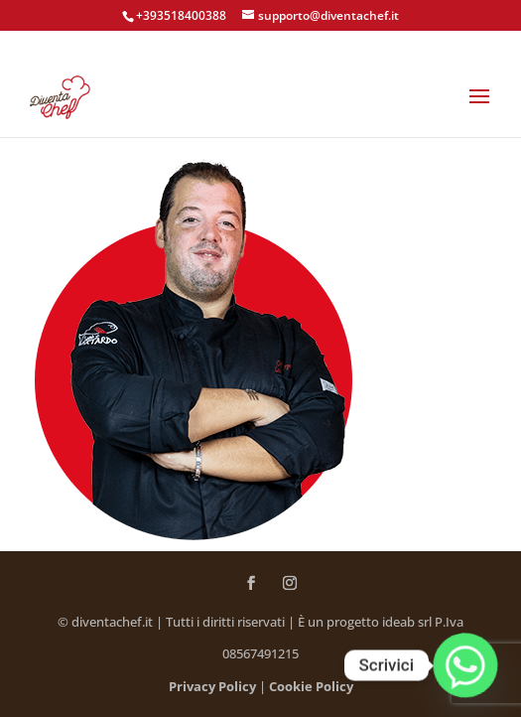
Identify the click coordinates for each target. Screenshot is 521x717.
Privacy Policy (212, 686)
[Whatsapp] (465, 665)
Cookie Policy (311, 686)
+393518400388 (181, 15)
